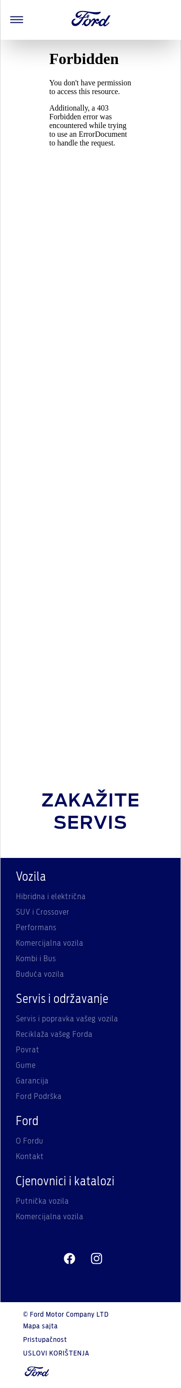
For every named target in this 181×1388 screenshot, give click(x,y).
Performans (36, 928)
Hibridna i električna (51, 897)
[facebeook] (69, 1258)
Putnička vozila (42, 1201)
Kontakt (30, 1157)
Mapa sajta (40, 1326)
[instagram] (96, 1258)
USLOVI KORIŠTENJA (56, 1353)
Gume (26, 1065)
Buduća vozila (40, 974)
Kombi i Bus (36, 959)
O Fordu (29, 1141)
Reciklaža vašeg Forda (54, 1034)
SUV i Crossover (43, 912)
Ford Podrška (39, 1096)
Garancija (32, 1081)
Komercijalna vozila (50, 943)
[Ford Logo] (91, 19)
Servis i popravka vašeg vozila (67, 1019)
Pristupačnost (45, 1340)
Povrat (28, 1050)
